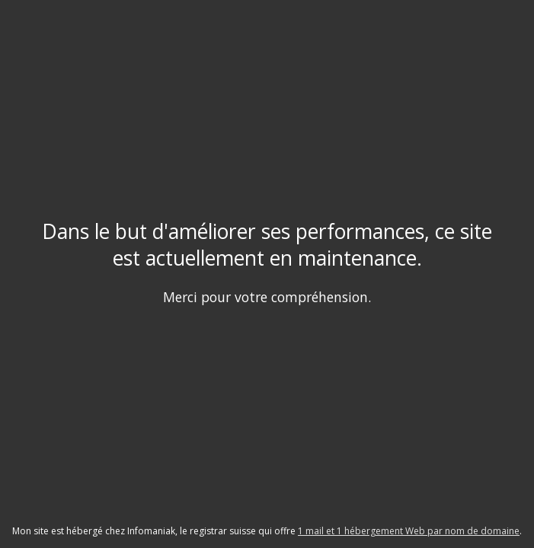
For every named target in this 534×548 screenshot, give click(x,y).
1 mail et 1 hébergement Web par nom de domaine (409, 530)
